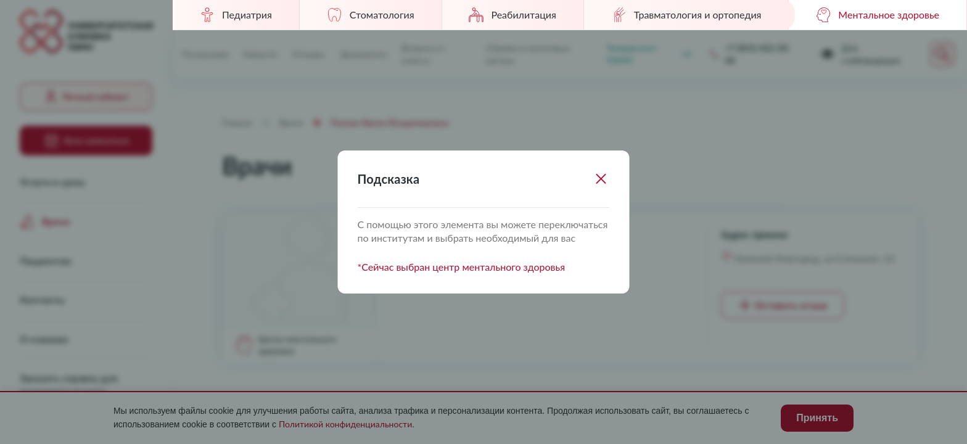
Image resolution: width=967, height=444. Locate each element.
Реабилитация (512, 14)
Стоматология (370, 14)
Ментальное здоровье (877, 14)
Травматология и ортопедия (686, 14)
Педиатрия (236, 14)
